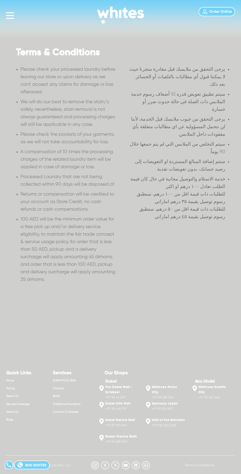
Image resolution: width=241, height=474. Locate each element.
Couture (58, 388)
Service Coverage (17, 404)
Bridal (56, 396)
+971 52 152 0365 (164, 425)
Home (10, 380)
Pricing (10, 388)
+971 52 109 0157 (162, 408)
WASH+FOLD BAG (64, 380)
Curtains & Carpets (65, 412)
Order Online (217, 12)
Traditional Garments (66, 404)
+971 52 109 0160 (116, 425)
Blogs (9, 419)
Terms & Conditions (199, 465)
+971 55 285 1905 (116, 441)
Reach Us (12, 396)
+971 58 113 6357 (115, 397)
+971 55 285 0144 (163, 397)
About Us (12, 412)
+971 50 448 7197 (116, 408)
